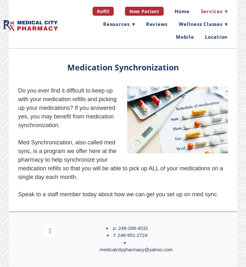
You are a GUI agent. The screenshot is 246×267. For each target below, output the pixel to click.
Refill (103, 11)
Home (182, 11)
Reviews (157, 24)
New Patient (144, 11)
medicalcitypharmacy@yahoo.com (136, 249)
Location (216, 36)
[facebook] (50, 231)
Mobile (185, 36)
